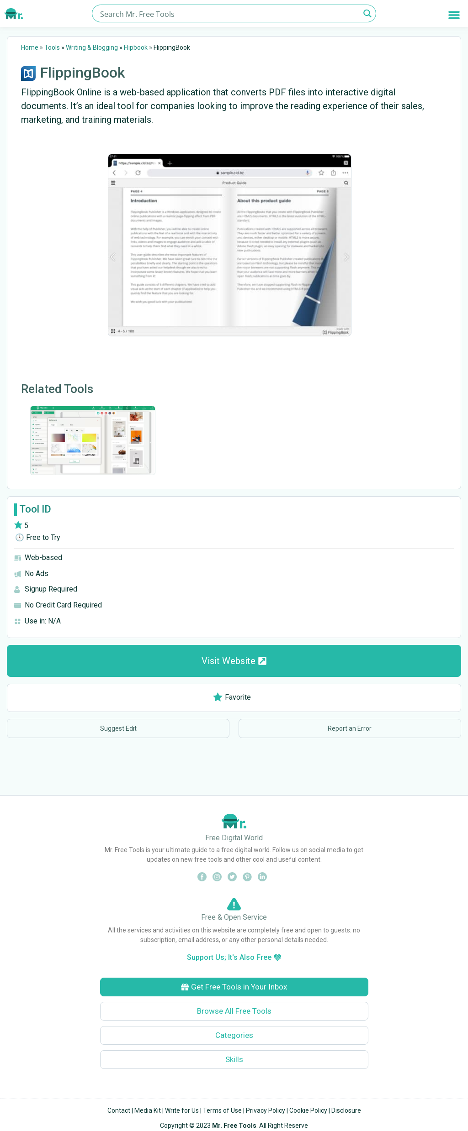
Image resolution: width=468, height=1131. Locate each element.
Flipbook (136, 47)
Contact (118, 1110)
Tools (52, 47)
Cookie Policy (308, 1110)
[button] (454, 14)
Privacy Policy (265, 1110)
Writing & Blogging (92, 47)
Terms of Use (222, 1110)
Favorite (232, 697)
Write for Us (182, 1110)
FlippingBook (82, 72)
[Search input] (228, 13)
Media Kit (147, 1110)
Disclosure (346, 1110)
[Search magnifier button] (367, 13)
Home (29, 47)
